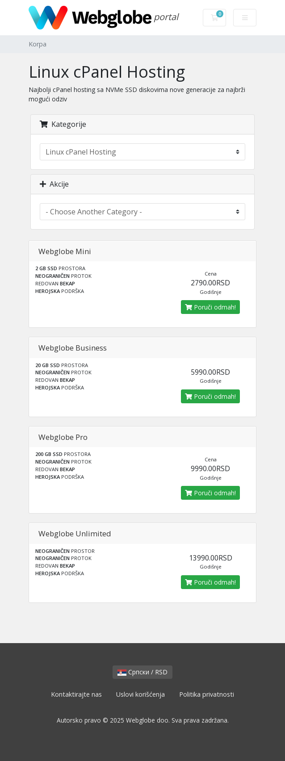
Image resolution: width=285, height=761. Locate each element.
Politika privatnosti (206, 694)
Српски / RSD (142, 672)
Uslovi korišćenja (140, 694)
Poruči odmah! (210, 307)
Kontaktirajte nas (76, 694)
